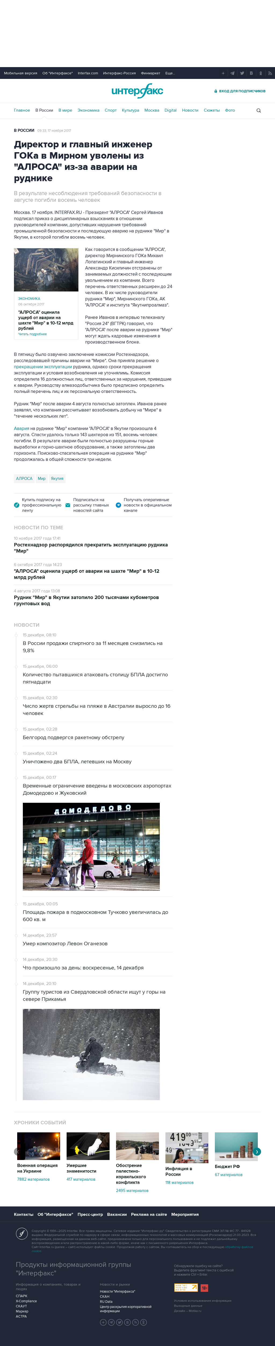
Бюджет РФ (227, 1166)
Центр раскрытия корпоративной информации (125, 1309)
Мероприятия (185, 1214)
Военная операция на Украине (37, 1168)
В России (44, 110)
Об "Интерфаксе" (57, 73)
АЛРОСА (24, 478)
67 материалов (229, 1174)
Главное (22, 110)
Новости (190, 110)
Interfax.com (88, 73)
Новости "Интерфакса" (117, 1291)
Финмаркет (150, 73)
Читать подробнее (46, 323)
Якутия (57, 478)
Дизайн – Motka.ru (187, 1311)
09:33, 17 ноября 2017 (54, 131)
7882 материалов (33, 1179)
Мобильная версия (20, 73)
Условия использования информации (202, 1301)
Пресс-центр (90, 1214)
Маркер (22, 1311)
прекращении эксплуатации (43, 367)
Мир (42, 478)
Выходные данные (188, 1306)
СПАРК (21, 1296)
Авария (21, 428)
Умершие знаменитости (81, 1168)
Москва (151, 110)
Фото (230, 110)
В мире (65, 110)
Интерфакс (137, 91)
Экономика (88, 110)
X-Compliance (26, 1301)
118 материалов (179, 1182)
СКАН (104, 1296)
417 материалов (81, 1179)
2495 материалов (132, 1190)
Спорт (111, 110)
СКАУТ (21, 1306)
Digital (171, 110)
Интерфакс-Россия (119, 73)
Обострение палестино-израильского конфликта (131, 1174)
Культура (130, 110)
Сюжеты (212, 110)
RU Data (106, 1302)
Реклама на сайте (149, 1214)
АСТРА (21, 1316)
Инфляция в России (178, 1171)
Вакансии (117, 1214)
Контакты (23, 1214)
